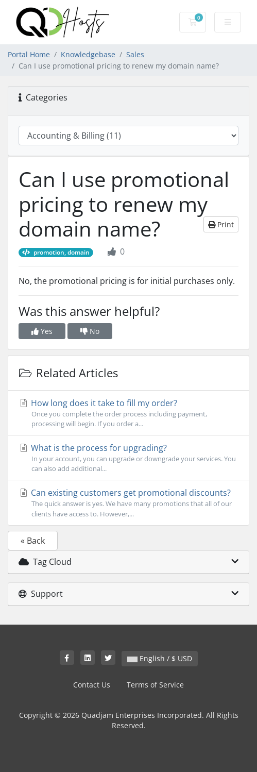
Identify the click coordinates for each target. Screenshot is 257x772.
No (89, 331)
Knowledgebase (88, 54)
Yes (42, 331)
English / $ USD (159, 658)
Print (221, 224)
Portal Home (29, 54)
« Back (33, 540)
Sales (135, 54)
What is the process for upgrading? (128, 458)
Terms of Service (155, 685)
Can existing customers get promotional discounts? (128, 502)
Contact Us (91, 685)
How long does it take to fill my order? (128, 413)
